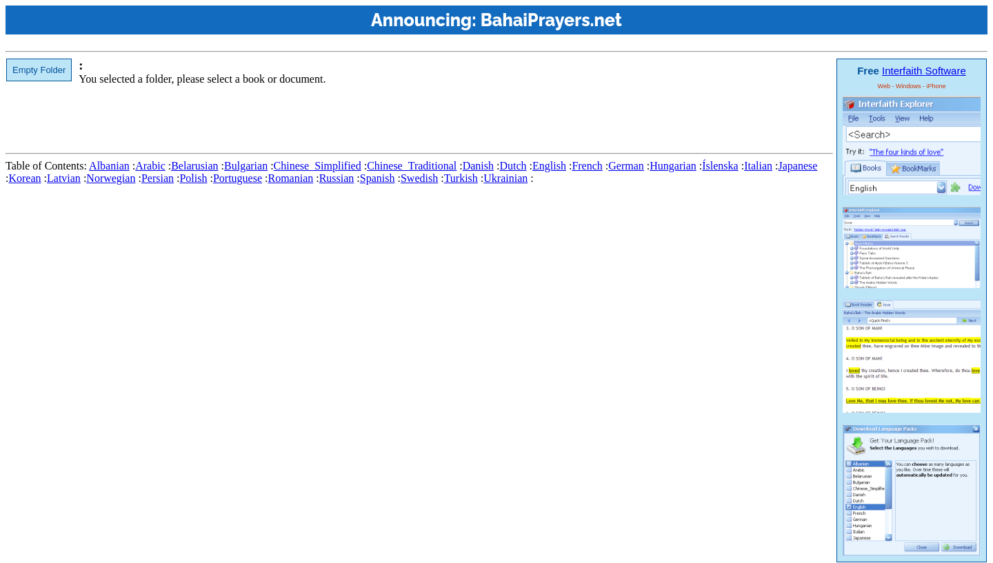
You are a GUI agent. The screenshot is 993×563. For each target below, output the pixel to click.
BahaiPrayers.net (551, 20)
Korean (24, 178)
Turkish (461, 178)
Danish (478, 166)
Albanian (109, 166)
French (587, 166)
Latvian (64, 178)
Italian (758, 166)
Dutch (512, 166)
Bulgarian (246, 166)
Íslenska (720, 166)
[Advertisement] (257, 116)
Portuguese (237, 178)
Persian (157, 178)
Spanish (377, 178)
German (626, 166)
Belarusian (194, 166)
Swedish (419, 178)
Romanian (290, 178)
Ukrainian (505, 178)
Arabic (150, 166)
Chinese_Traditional (412, 166)
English (549, 166)
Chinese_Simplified (317, 166)
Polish (193, 178)
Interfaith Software (924, 70)
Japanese (797, 166)
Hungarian (673, 166)
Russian (336, 178)
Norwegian (110, 178)
